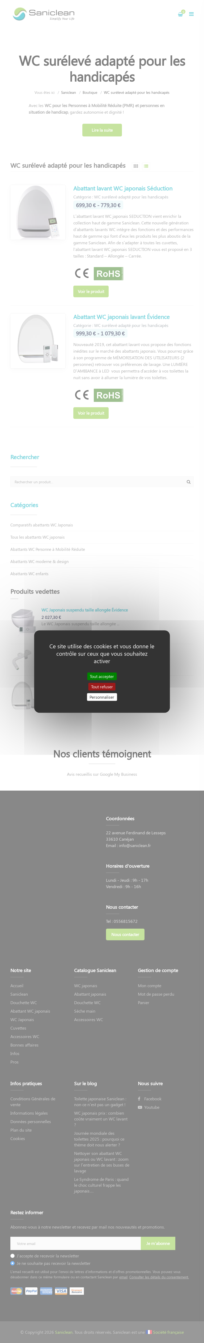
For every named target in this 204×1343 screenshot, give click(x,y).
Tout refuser (102, 686)
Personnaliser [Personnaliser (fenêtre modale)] (102, 697)
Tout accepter (102, 676)
